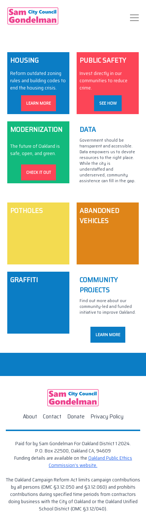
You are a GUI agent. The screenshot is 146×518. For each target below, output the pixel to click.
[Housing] (38, 83)
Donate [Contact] (76, 416)
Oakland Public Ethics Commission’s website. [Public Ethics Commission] (90, 461)
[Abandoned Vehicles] (108, 233)
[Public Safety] (108, 83)
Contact (52, 416)
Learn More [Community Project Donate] (108, 334)
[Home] (32, 16)
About (30, 416)
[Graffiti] (38, 309)
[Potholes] (38, 233)
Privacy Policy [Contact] (106, 416)
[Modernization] (38, 158)
